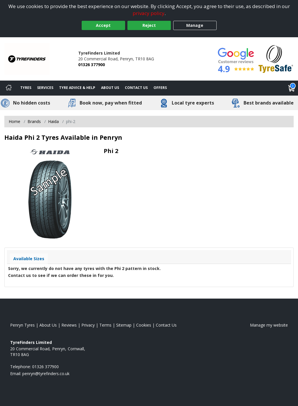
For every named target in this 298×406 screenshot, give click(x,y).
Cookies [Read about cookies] (143, 325)
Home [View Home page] (14, 121)
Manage (194, 25)
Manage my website (269, 325)
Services (45, 87)
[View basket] (291, 88)
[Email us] (46, 373)
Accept (103, 25)
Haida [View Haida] (53, 121)
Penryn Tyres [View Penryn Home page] (22, 325)
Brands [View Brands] (34, 121)
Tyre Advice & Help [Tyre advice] (77, 87)
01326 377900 (91, 64)
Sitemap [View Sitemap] (123, 325)
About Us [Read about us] (48, 325)
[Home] (8, 88)
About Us (110, 87)
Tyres (25, 87)
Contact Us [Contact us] (136, 87)
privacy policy (148, 13)
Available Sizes (28, 258)
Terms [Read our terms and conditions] (105, 325)
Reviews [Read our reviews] (69, 325)
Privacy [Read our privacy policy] (88, 325)
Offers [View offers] (160, 87)
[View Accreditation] (276, 58)
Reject (149, 25)
